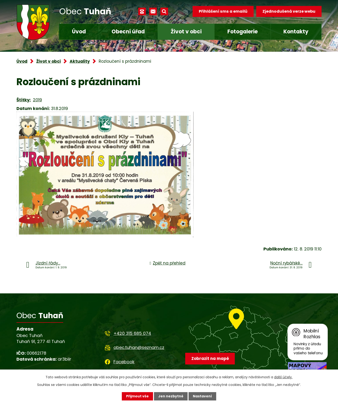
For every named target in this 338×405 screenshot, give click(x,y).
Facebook (123, 362)
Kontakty (295, 31)
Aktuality (80, 61)
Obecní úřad (128, 31)
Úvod (79, 31)
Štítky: (23, 100)
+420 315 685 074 (132, 333)
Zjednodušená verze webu (288, 11)
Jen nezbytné (170, 396)
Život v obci (186, 31)
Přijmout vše (137, 396)
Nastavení (202, 396)
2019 (37, 100)
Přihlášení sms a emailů (223, 11)
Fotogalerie (242, 31)
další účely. (283, 377)
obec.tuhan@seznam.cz (138, 347)
